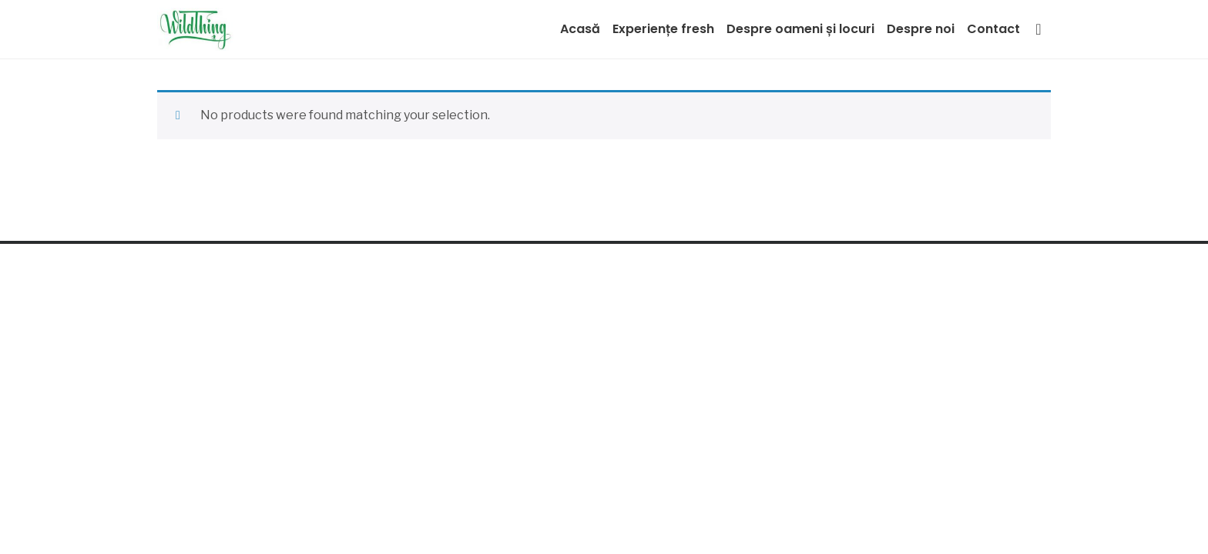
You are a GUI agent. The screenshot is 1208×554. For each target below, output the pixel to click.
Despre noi (921, 29)
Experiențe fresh (663, 29)
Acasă (580, 29)
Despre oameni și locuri (800, 29)
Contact (993, 29)
